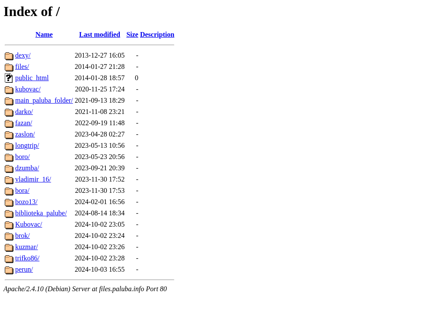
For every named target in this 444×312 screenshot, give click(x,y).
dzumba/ (27, 168)
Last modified (100, 34)
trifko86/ (27, 258)
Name (44, 34)
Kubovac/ (28, 224)
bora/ (22, 190)
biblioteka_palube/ (41, 213)
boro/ (22, 156)
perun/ (24, 269)
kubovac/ (28, 89)
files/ (22, 66)
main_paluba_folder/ (44, 100)
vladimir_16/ (33, 179)
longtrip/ (27, 145)
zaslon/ (25, 134)
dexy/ (23, 55)
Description (157, 34)
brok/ (22, 235)
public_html (32, 77)
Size (132, 34)
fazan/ (23, 123)
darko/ (24, 111)
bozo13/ (26, 201)
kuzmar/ (26, 246)
